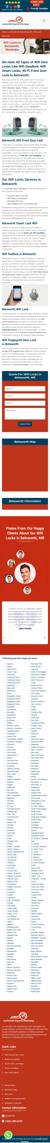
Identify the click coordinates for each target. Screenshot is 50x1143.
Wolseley (34, 986)
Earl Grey (10, 790)
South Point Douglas (39, 809)
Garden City (11, 822)
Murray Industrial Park (15, 981)
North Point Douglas (38, 672)
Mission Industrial (14, 970)
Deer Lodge (11, 774)
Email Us (10, 1116)
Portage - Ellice (36, 725)
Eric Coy (10, 806)
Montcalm (11, 973)
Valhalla (34, 911)
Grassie (10, 836)
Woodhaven (35, 989)
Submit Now (25, 424)
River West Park (37, 758)
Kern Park (10, 868)
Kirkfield (10, 889)
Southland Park (37, 828)
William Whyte (36, 981)
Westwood (35, 970)
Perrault (34, 715)
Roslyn (33, 777)
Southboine (35, 822)
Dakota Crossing (13, 768)
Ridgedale (35, 744)
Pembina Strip (36, 712)
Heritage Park (12, 841)
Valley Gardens (37, 914)
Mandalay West (13, 927)
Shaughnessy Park (38, 801)
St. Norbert (35, 857)
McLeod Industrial (14, 946)
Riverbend (35, 760)
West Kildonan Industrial (36, 952)
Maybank (10, 943)
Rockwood (35, 774)
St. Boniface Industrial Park (39, 839)
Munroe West (12, 978)
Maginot (10, 924)
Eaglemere (11, 787)
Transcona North (37, 884)
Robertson (35, 768)
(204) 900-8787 (37, 3)
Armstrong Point (13, 677)
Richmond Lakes (37, 739)
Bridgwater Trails (13, 704)
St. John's (35, 852)
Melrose (10, 956)
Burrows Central (13, 725)
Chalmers (10, 744)
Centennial (11, 734)
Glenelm (10, 828)
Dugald (9, 785)
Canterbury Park (13, 731)
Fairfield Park (12, 811)
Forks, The (11, 814)
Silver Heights (36, 803)
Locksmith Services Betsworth (20, 32)
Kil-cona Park (12, 871)
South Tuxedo (36, 820)
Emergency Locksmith (13, 1103)
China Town (11, 750)
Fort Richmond (12, 817)
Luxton (9, 922)
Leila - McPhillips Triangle (13, 901)
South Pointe (36, 811)
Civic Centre (11, 752)
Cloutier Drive (12, 755)
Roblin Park (35, 771)
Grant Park (11, 833)
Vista (33, 930)
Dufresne (10, 782)
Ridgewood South (37, 747)
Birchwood (11, 691)
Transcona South (37, 887)
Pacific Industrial (37, 701)
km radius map (25, 468)
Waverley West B (37, 935)
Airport (9, 666)
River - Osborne (37, 750)
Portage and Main (38, 723)
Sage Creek (35, 790)
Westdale (34, 962)
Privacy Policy (10, 1085)
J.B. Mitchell (11, 857)
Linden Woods (12, 911)
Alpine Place (12, 669)
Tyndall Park (35, 903)
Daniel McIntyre (13, 771)
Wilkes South (36, 978)
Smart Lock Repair (12, 1068)
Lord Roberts (12, 916)
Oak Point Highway (38, 691)
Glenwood (11, 830)
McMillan (10, 948)
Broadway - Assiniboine (11, 708)
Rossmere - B (36, 785)
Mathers (10, 940)
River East (35, 752)
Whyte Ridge (36, 973)
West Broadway (37, 943)
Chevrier (10, 747)
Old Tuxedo (35, 693)
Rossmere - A (36, 782)
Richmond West (37, 742)
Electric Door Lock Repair (14, 1064)
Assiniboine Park (13, 683)
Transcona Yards (37, 889)
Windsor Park (36, 983)
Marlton (10, 938)
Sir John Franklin (37, 806)
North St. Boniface (38, 677)
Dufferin (10, 777)
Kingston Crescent (14, 887)
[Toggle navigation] (44, 20)
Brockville (10, 712)
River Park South (37, 755)
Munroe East (12, 975)
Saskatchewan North (39, 795)
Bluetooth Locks (11, 1090)
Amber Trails (12, 672)
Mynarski (10, 983)
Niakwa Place (12, 989)
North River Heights (38, 674)
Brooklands (11, 715)
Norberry (10, 991)
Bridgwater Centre (14, 696)
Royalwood (35, 787)
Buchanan (11, 720)
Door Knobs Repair (12, 1072)
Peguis (33, 709)
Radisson (34, 734)
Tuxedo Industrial (37, 900)
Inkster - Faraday (13, 846)
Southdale (35, 825)
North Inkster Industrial (36, 667)
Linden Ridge (12, 908)
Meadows (11, 954)
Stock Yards (35, 868)
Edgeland (10, 798)
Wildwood (34, 975)
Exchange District (13, 809)
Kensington (11, 865)
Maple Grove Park (14, 930)
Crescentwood (12, 763)
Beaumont (11, 685)
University (35, 908)
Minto (9, 965)
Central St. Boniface (14, 742)
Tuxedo (34, 897)
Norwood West (36, 688)
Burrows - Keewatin (14, 728)
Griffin (9, 838)
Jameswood (11, 860)
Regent (33, 736)
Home (4, 32)
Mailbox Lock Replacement (15, 1098)
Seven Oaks (35, 798)
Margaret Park (12, 935)
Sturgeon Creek (37, 871)
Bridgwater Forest (14, 699)
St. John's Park (37, 849)
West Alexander (37, 940)
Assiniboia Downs (14, 680)
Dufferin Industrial (14, 779)
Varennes (34, 916)
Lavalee (10, 895)
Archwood (11, 674)
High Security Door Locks (14, 1055)
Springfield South (37, 836)
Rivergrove (35, 763)
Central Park (11, 736)
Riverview (34, 766)
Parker (33, 707)
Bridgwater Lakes (13, 701)
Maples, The (11, 932)
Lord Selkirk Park (13, 919)
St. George (35, 844)
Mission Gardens (13, 967)
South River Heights (38, 817)
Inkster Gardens (13, 849)
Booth (9, 693)
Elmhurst (10, 803)
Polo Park (34, 720)
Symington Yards (37, 873)
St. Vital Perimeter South (38, 864)
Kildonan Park (12, 881)
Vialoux (34, 922)
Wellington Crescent (38, 938)
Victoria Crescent (37, 924)
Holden (9, 844)
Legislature (11, 897)
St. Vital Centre (36, 860)
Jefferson (10, 862)
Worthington (35, 991)
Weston (34, 965)
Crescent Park (12, 760)
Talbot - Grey (36, 876)
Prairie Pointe (36, 728)
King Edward (12, 884)
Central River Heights (15, 739)
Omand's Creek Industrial (37, 697)
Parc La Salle (36, 704)
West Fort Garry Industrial (37, 947)
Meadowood (11, 951)
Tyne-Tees (35, 905)
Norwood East (36, 685)
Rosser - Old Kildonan (39, 779)
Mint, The (10, 962)
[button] (20, 554)
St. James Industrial (38, 846)
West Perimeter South (39, 956)
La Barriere (11, 892)
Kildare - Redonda (13, 873)
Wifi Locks (9, 1094)
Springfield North (37, 833)
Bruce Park (11, 717)
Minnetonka (11, 959)
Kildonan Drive (12, 879)
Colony (9, 758)
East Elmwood (12, 793)
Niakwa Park (12, 986)
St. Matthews (36, 854)
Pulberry (34, 731)
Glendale (10, 825)
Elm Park (10, 801)
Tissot (33, 881)
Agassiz (10, 664)
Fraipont (10, 820)
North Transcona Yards (37, 681)
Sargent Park (36, 793)
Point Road (35, 717)
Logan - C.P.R (12, 914)
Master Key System (12, 1059)
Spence (34, 830)
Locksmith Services (9, 330)
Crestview (11, 766)
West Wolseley (36, 959)
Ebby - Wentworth (13, 795)
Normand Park (36, 664)
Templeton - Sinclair (38, 879)
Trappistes (35, 892)
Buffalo (9, 723)
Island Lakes (12, 854)
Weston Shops (36, 967)
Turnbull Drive (36, 895)
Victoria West (36, 927)
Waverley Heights (37, 932)
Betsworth (11, 688)
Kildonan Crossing (14, 876)
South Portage (36, 814)
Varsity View (36, 919)
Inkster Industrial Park (15, 852)
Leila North (11, 905)
